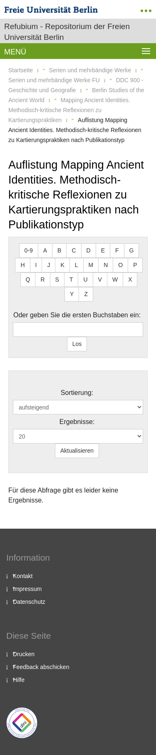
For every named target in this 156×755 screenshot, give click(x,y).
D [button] (89, 250)
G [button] (131, 250)
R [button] (42, 279)
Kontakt (22, 576)
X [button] (130, 279)
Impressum (27, 589)
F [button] (117, 250)
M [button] (91, 265)
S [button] (57, 279)
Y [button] (72, 294)
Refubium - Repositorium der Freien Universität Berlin (67, 32)
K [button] (62, 265)
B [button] (59, 250)
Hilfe (19, 680)
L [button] (76, 265)
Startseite (20, 70)
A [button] (45, 250)
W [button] (115, 279)
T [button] (71, 279)
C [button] (74, 250)
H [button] (22, 265)
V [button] (100, 279)
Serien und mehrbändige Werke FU (54, 80)
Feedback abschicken (41, 667)
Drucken (24, 654)
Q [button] (28, 279)
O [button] (120, 265)
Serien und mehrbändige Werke (90, 70)
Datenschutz (29, 601)
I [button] (36, 265)
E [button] (103, 250)
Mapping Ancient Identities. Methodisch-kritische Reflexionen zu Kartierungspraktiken (69, 110)
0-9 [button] (29, 250)
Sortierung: (77, 392)
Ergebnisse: (77, 421)
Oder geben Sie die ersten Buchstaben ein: (77, 315)
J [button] (48, 265)
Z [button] (86, 294)
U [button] (85, 279)
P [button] (135, 265)
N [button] (106, 265)
